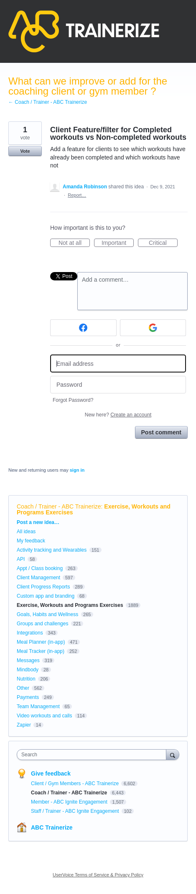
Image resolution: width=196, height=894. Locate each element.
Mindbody (27, 670)
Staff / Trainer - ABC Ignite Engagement (75, 811)
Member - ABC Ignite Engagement (70, 802)
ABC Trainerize (52, 827)
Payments (28, 697)
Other (23, 688)
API (21, 559)
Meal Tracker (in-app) (40, 651)
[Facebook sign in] (83, 327)
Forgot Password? (73, 400)
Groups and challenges (42, 624)
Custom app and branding (45, 596)
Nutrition (26, 679)
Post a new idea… (38, 522)
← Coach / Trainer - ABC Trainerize (47, 102)
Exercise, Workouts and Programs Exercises (70, 605)
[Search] (172, 754)
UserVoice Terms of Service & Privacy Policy (98, 874)
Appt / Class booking (40, 568)
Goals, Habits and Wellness (47, 614)
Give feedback (51, 773)
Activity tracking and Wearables (52, 550)
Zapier (24, 725)
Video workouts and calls (44, 716)
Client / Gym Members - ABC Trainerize (75, 783)
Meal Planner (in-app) (41, 642)
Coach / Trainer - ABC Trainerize (59, 506)
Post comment (161, 432)
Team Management (38, 706)
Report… (77, 195)
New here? (118, 415)
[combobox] (93, 755)
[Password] (118, 385)
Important (118, 243)
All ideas (26, 531)
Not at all (74, 243)
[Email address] (118, 363)
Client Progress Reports (43, 587)
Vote (25, 151)
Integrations (30, 633)
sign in (77, 470)
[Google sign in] (153, 327)
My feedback (31, 541)
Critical (163, 243)
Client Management (38, 578)
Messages (28, 660)
